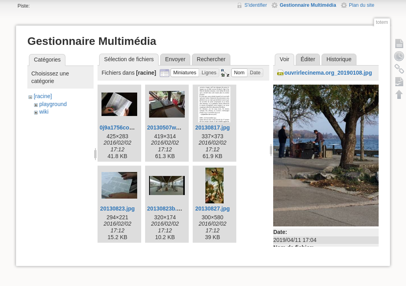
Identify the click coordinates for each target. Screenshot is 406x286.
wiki (43, 111)
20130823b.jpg (166, 208)
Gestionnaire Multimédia (308, 5)
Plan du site (361, 5)
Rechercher (211, 59)
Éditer (308, 59)
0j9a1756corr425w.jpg (128, 127)
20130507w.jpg (166, 127)
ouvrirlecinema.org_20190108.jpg (328, 73)
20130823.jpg (117, 208)
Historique (338, 59)
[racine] (43, 96)
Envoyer (175, 59)
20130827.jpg (212, 208)
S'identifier (255, 5)
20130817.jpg (212, 127)
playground (53, 104)
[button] (184, 72)
